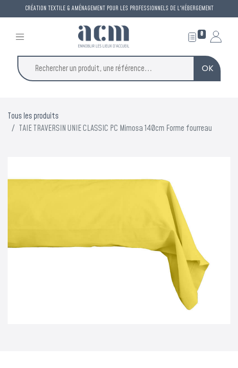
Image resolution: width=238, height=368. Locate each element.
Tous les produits (33, 116)
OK (207, 68)
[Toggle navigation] (20, 37)
